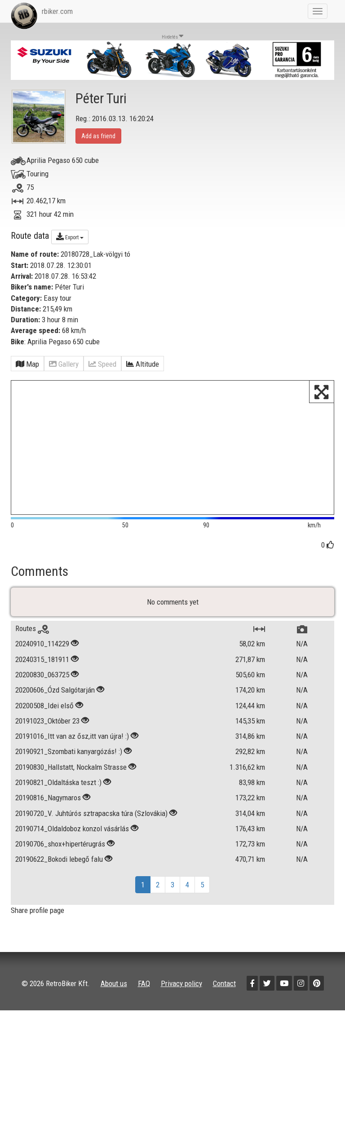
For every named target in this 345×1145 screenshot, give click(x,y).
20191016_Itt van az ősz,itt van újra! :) (72, 766)
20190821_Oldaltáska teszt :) (58, 812)
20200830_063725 (42, 704)
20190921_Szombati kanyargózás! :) (68, 781)
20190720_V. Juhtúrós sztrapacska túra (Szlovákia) (91, 843)
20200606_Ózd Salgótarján (55, 719)
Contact (224, 1013)
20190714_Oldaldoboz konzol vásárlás (72, 858)
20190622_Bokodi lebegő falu (59, 889)
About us (114, 1013)
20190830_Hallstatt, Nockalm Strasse (71, 797)
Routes (32, 658)
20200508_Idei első (44, 735)
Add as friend (98, 136)
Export (70, 237)
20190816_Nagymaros (48, 827)
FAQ (144, 1013)
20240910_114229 (42, 673)
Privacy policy (181, 1013)
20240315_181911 (42, 689)
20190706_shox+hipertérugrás (60, 873)
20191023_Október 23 (47, 750)
